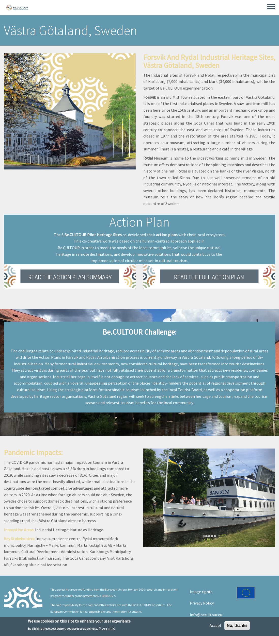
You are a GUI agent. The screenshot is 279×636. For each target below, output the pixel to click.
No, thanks (237, 626)
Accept (216, 626)
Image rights (201, 591)
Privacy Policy (202, 603)
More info (107, 629)
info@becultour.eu (206, 614)
